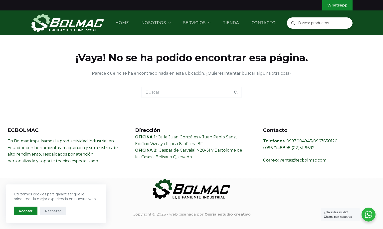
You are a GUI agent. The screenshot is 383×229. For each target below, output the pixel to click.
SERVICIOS (197, 23)
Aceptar (25, 211)
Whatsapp (337, 5)
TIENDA (231, 22)
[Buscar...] (186, 92)
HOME (122, 22)
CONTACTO (263, 22)
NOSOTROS (157, 23)
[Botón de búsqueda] (235, 92)
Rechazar (53, 211)
